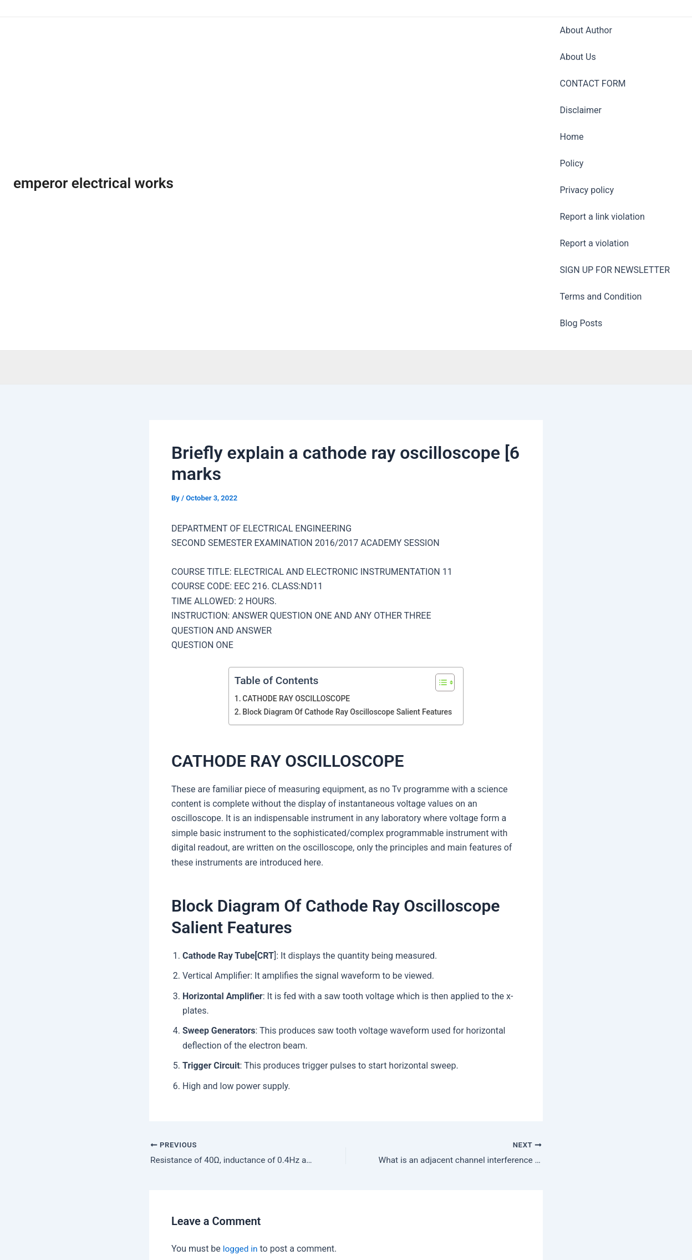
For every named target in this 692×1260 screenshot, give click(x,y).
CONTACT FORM (593, 53)
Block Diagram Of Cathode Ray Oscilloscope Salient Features (347, 568)
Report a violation (594, 141)
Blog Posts (581, 185)
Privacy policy (587, 112)
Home (572, 83)
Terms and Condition (601, 170)
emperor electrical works (93, 111)
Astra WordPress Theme (457, 1232)
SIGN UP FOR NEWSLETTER (615, 156)
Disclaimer (581, 68)
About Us (578, 38)
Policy (572, 97)
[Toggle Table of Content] (443, 538)
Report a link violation (602, 127)
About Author (586, 24)
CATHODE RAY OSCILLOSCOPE (294, 555)
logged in (241, 1105)
